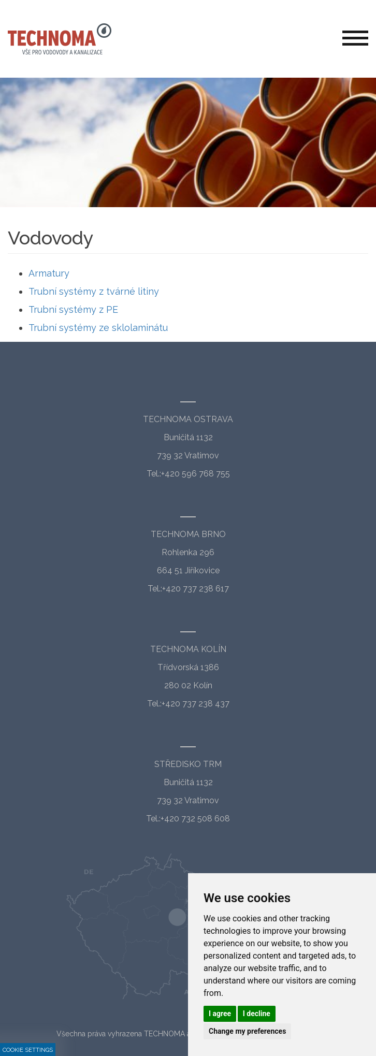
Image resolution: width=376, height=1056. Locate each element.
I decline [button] (256, 1013)
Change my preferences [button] (247, 1031)
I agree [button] (220, 1013)
